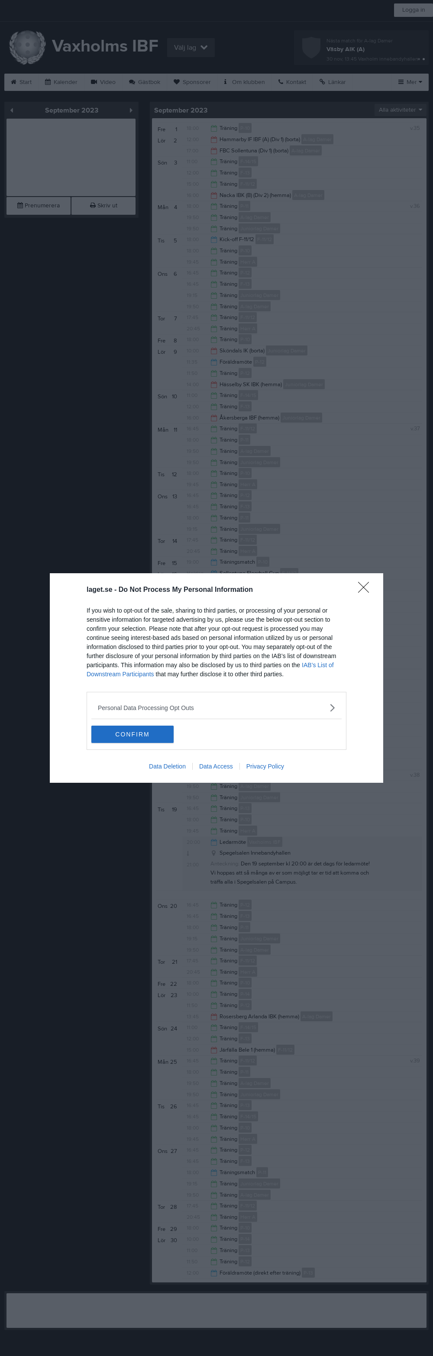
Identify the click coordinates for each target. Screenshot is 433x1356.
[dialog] (216, 678)
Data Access (216, 766)
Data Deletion (167, 766)
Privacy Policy (265, 766)
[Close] (366, 590)
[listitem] (216, 707)
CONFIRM (132, 734)
